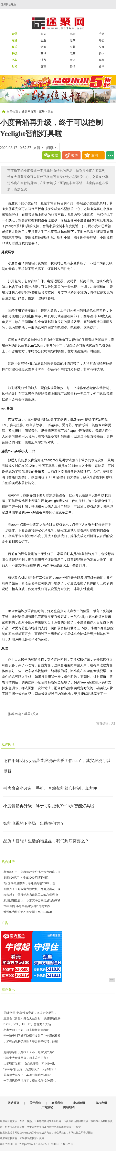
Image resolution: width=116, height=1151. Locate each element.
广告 (5, 923)
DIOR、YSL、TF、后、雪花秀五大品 (27, 1024)
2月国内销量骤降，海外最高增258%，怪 (29, 883)
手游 (101, 33)
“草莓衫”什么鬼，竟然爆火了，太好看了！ (30, 1069)
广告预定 (47, 1107)
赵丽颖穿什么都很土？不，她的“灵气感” (28, 1052)
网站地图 (69, 1107)
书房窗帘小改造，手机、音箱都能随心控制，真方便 (50, 788)
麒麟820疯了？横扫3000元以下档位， (27, 877)
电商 (72, 53)
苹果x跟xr (31, 714)
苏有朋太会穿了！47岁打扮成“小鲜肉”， (28, 1075)
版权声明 (101, 1103)
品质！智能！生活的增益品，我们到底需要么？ (46, 841)
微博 (74, 155)
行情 (72, 66)
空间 (94, 155)
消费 (43, 60)
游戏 (43, 47)
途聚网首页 (29, 111)
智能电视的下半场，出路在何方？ (33, 823)
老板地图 (79, 1103)
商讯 (43, 53)
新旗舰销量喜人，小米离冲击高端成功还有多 (32, 900)
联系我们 (57, 1103)
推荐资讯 (8, 989)
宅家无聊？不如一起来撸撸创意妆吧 (26, 1030)
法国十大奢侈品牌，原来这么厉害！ (26, 1057)
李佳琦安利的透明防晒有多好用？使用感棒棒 (32, 1035)
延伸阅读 (8, 744)
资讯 (101, 66)
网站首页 (13, 1103)
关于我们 (35, 1103)
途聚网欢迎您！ (9, 4)
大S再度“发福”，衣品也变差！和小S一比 (29, 1063)
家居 (43, 33)
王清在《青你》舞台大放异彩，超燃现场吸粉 (32, 1018)
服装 (72, 47)
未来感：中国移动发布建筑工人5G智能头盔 (31, 894)
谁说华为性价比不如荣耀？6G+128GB (27, 911)
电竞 (72, 33)
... (110, 155)
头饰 (101, 47)
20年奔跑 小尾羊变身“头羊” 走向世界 (26, 906)
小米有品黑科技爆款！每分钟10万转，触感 (30, 1041)
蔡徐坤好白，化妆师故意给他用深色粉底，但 (32, 871)
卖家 (101, 60)
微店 (72, 60)
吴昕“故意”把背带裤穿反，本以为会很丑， (30, 1012)
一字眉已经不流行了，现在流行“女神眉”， (30, 1080)
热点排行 (8, 862)
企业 (43, 40)
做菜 (72, 40)
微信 (54, 155)
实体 (101, 53)
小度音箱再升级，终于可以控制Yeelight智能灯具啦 (48, 806)
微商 (43, 66)
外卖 (101, 40)
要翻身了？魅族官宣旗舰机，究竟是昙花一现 (32, 889)
